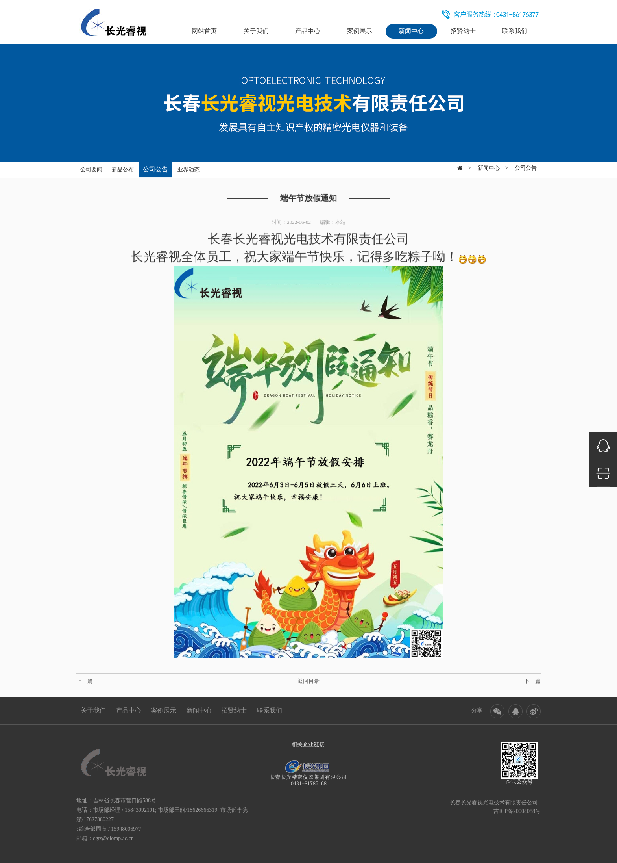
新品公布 (123, 167)
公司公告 (155, 166)
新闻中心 (411, 31)
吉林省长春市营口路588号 (124, 801)
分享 (476, 710)
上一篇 (84, 681)
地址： (84, 801)
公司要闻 (91, 167)
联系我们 (514, 31)
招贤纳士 (463, 31)
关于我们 (256, 31)
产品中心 (307, 31)
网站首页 (204, 31)
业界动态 (188, 167)
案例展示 (359, 31)
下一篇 (532, 681)
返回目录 (308, 681)
